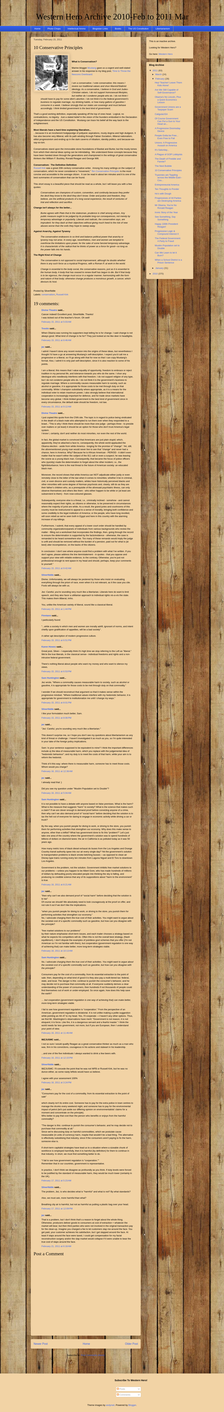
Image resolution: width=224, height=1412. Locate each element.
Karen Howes (48, 646)
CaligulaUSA (161, 114)
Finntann (46, 615)
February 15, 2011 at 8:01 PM (56, 702)
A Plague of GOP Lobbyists (168, 154)
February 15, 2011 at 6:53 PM (56, 671)
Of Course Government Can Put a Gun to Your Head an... (167, 121)
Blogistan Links (100, 28)
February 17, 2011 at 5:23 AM (56, 1180)
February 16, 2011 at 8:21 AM (56, 884)
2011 (155, 70)
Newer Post (41, 1343)
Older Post (131, 1343)
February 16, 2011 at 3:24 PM (56, 1082)
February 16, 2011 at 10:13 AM (56, 950)
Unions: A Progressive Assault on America (166, 144)
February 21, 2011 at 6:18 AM (56, 1246)
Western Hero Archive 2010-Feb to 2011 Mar (112, 16)
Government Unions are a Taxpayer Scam (168, 108)
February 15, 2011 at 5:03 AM (56, 322)
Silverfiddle (47, 575)
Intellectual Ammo (77, 28)
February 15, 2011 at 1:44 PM (56, 609)
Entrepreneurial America (167, 184)
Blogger (132, 1405)
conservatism (48, 294)
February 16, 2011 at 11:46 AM (56, 1033)
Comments (123, 1394)
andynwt (110, 1405)
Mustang (92, 68)
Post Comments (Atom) (92, 1355)
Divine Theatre (49, 310)
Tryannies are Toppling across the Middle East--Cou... (168, 178)
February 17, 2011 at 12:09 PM (57, 1208)
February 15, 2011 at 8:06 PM (56, 718)
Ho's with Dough (163, 193)
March (158, 74)
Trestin (45, 328)
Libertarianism (163, 28)
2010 (155, 273)
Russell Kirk (40, 168)
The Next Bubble (163, 166)
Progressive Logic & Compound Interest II (166, 232)
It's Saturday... (162, 150)
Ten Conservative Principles (105, 171)
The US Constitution (138, 28)
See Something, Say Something (165, 218)
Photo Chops (54, 28)
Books (118, 28)
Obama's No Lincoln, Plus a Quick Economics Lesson (168, 100)
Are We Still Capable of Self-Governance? (166, 91)
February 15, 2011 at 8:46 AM (56, 340)
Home (37, 28)
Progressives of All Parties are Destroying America (168, 199)
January (159, 268)
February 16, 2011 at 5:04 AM (56, 793)
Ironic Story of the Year (166, 212)
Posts (121, 1389)
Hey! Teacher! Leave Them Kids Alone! (168, 84)
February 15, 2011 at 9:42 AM (56, 568)
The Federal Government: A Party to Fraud (168, 239)
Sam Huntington (50, 678)
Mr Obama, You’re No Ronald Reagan (166, 206)
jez (42, 347)
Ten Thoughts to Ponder (167, 189)
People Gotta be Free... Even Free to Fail (166, 137)
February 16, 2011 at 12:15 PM (57, 1057)
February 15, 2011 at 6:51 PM (56, 640)
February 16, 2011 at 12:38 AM (56, 771)
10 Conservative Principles (58, 47)
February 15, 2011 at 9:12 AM (56, 406)
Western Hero (166, 54)
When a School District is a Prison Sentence (168, 261)
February (160, 78)
